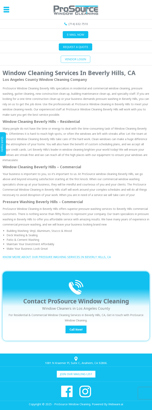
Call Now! (76, 329)
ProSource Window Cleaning (72, 404)
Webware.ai (115, 404)
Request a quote (75, 47)
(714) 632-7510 (78, 24)
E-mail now (75, 34)
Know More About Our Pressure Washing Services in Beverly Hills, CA (57, 257)
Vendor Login (75, 59)
